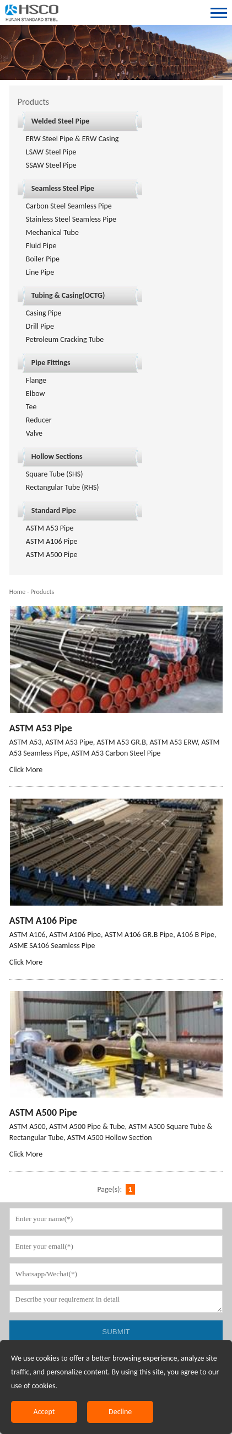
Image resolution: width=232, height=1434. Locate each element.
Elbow (35, 393)
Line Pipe (40, 272)
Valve (34, 433)
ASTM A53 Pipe (50, 528)
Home (17, 592)
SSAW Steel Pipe (51, 165)
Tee (31, 406)
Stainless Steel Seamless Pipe (71, 219)
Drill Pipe (40, 326)
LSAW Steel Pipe (51, 152)
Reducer (39, 420)
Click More (25, 769)
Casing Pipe (44, 313)
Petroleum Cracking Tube (65, 339)
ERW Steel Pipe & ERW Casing (72, 138)
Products (42, 592)
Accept (44, 1411)
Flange (36, 380)
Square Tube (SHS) (54, 474)
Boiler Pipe (43, 259)
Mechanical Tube (52, 232)
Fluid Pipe (41, 245)
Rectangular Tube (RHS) (62, 487)
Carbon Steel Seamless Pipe (69, 206)
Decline (120, 1411)
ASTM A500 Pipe (52, 554)
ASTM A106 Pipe (52, 541)
